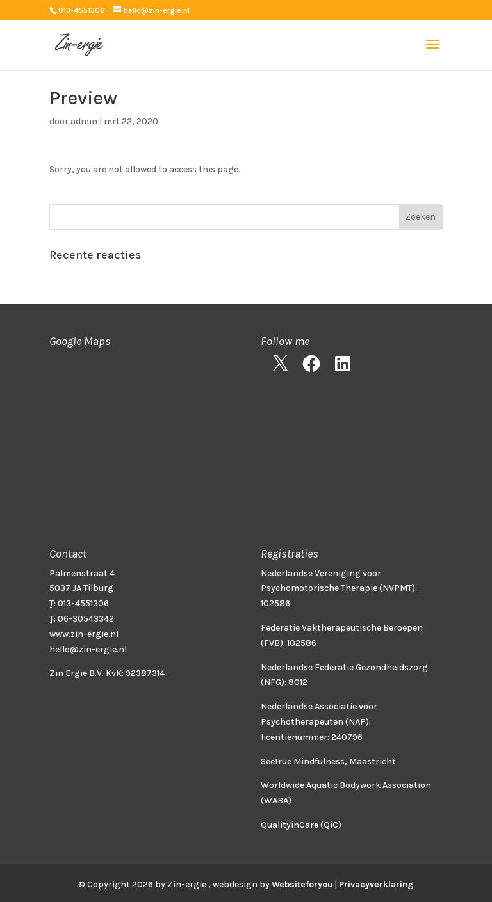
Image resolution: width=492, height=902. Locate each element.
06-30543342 (86, 618)
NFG (272, 682)
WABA (276, 800)
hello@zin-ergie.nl (88, 649)
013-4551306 (81, 10)
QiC (331, 824)
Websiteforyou (302, 884)
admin (83, 121)
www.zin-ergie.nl (84, 634)
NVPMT (397, 588)
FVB (272, 643)
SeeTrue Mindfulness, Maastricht (328, 761)
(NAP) (357, 721)
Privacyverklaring (376, 884)
